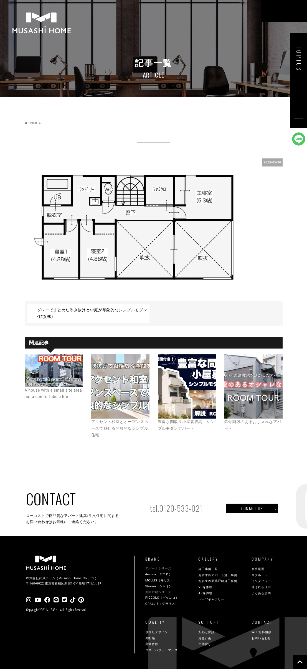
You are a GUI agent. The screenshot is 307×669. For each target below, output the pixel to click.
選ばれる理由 (261, 587)
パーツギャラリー (211, 599)
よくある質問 (261, 593)
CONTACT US (252, 508)
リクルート (260, 575)
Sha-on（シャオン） (160, 586)
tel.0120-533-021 (176, 508)
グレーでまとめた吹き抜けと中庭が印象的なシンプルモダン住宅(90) (92, 313)
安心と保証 (206, 632)
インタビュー (261, 581)
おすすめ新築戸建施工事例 (217, 581)
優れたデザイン (156, 632)
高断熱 (150, 638)
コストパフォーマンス (161, 650)
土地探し (204, 644)
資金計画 (204, 638)
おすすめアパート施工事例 (217, 575)
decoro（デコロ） (158, 574)
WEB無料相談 (262, 632)
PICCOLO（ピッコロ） (162, 598)
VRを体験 (205, 587)
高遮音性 (151, 644)
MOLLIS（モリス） (159, 580)
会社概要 (258, 569)
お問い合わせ (261, 638)
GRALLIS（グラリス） (161, 604)
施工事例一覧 (208, 569)
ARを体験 (205, 593)
